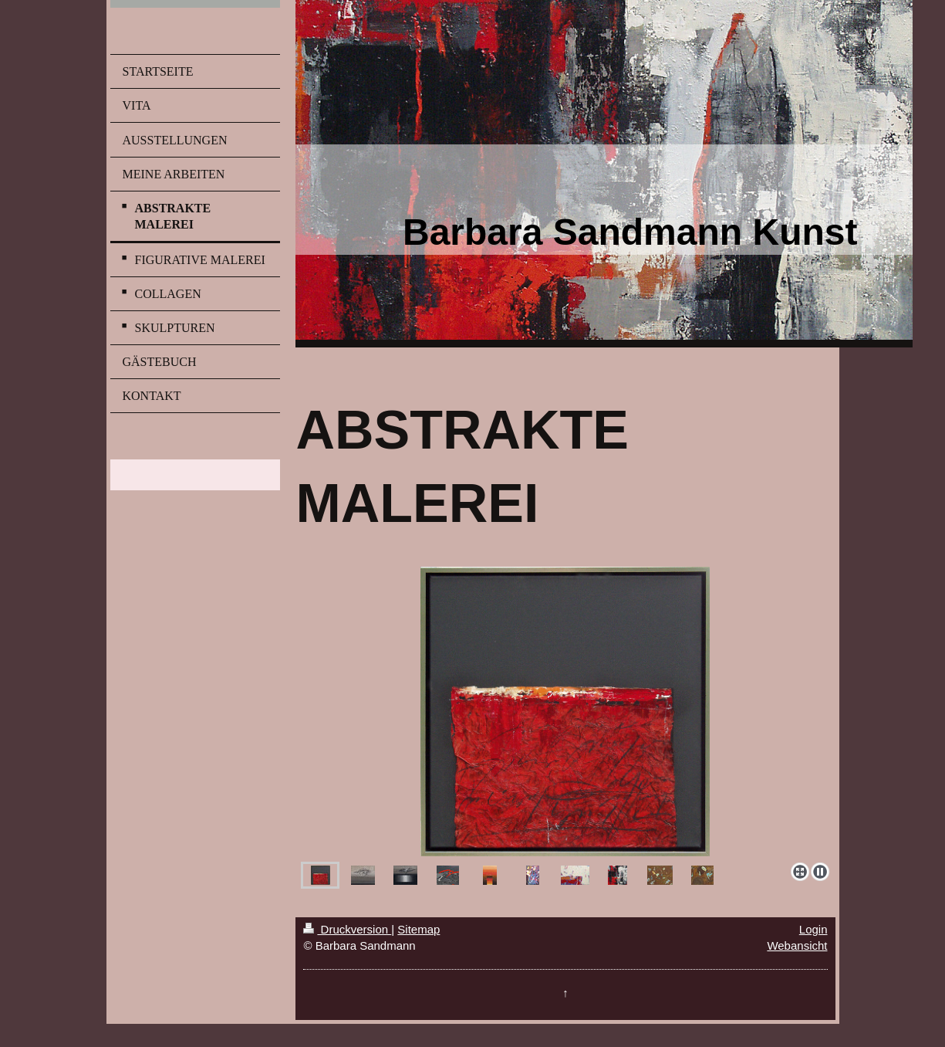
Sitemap (418, 929)
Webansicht (797, 945)
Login (813, 929)
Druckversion (347, 929)
